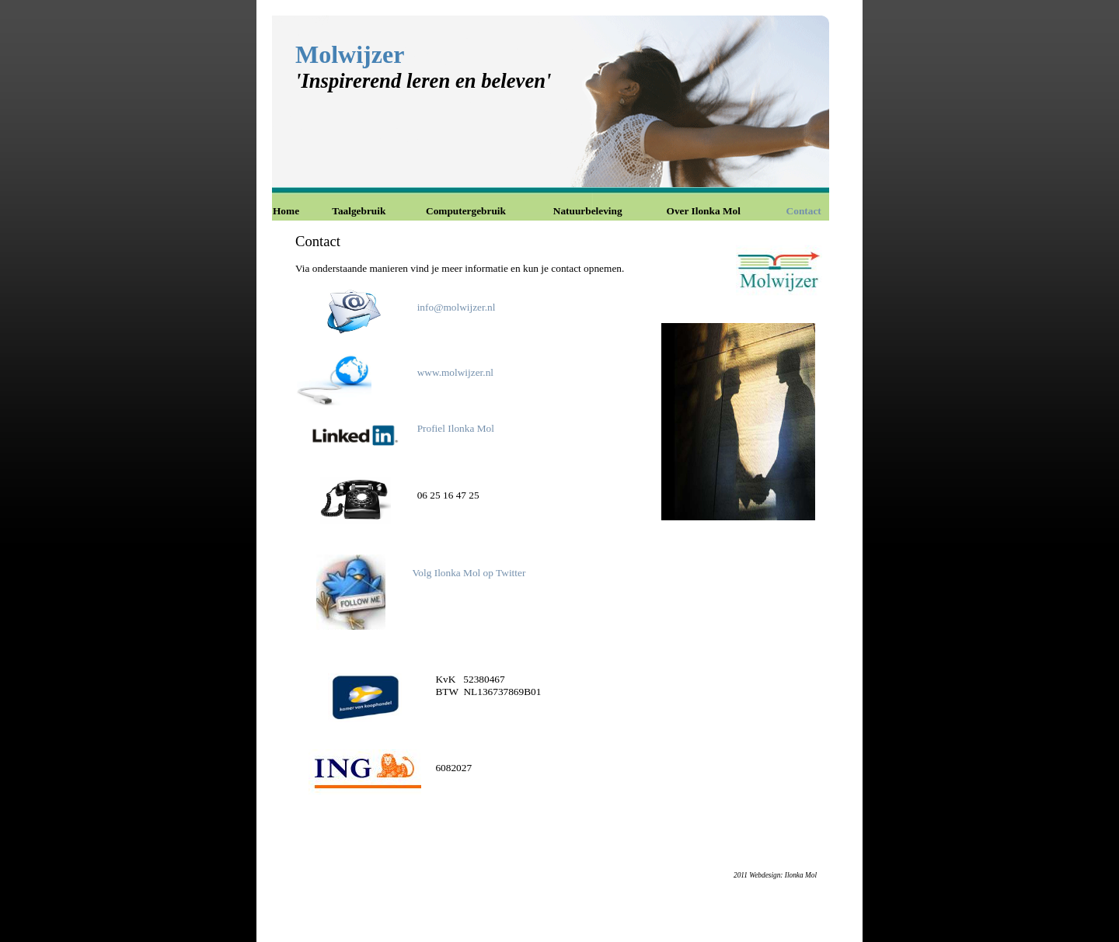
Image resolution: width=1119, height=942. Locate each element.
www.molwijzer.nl (455, 372)
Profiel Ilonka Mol (455, 428)
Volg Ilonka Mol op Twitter (468, 573)
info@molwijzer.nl (456, 307)
